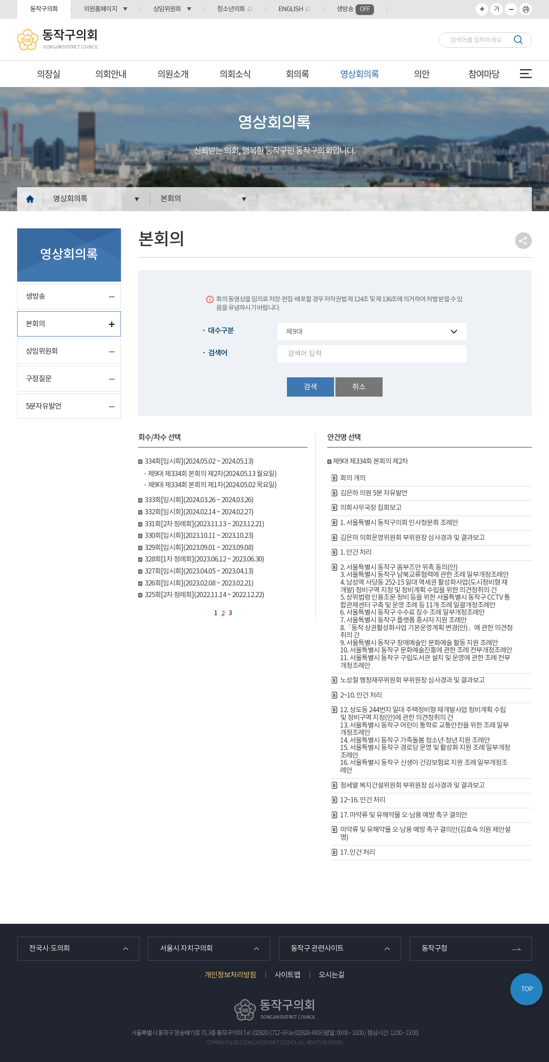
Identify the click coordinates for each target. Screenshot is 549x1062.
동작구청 (434, 948)
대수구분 (221, 331)
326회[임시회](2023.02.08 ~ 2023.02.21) (199, 583)
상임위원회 (167, 9)
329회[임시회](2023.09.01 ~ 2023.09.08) (199, 548)
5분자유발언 (43, 406)
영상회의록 (359, 73)
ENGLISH (290, 9)
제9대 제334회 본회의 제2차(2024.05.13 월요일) (212, 474)
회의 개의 (352, 478)
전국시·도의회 (49, 948)
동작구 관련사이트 (317, 948)
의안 (421, 73)
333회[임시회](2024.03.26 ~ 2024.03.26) (199, 500)
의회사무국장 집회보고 (370, 508)
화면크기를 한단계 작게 (511, 9)
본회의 (170, 198)
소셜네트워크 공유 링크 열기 (523, 240)
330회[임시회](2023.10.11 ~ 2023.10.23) (199, 536)
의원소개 (172, 73)
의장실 (48, 73)
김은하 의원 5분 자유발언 (373, 493)
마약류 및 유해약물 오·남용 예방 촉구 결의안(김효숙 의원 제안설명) (425, 833)
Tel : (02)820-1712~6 (264, 1033)
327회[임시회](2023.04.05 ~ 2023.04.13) (199, 571)
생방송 (355, 9)
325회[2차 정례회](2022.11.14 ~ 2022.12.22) (204, 595)
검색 (517, 40)
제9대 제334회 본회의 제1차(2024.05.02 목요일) (212, 485)
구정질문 (38, 379)
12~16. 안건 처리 (362, 800)
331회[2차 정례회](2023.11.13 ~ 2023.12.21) (204, 524)
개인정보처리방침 (230, 975)
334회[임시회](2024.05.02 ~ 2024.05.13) (199, 461)
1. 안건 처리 (355, 552)
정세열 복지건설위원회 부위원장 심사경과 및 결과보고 (412, 785)
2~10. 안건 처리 (361, 695)
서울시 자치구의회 (186, 948)
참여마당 (483, 73)
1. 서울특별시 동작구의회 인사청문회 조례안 (399, 523)
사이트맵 (287, 975)
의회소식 (235, 73)
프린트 (525, 9)
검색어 (217, 353)
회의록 (297, 73)
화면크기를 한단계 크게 (482, 9)
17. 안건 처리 (357, 852)
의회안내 (110, 73)
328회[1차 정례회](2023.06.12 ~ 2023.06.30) (204, 559)
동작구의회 (44, 9)
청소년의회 (231, 9)
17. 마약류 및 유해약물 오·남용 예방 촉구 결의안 (403, 815)
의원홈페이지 (100, 9)
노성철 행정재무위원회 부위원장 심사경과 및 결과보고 (412, 680)
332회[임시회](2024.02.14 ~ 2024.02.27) (199, 512)
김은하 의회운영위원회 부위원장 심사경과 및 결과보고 (412, 538)
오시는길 (331, 975)
